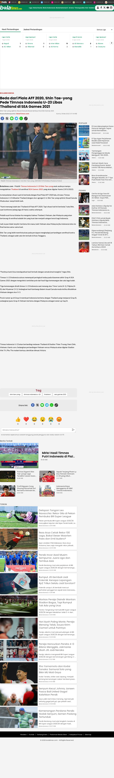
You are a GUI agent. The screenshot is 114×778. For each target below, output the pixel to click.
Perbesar (70, 126)
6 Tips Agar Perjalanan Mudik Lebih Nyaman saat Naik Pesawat (101, 141)
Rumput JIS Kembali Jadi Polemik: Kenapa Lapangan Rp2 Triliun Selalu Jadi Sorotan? (57, 580)
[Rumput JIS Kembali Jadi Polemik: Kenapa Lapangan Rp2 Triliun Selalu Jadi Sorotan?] (19, 593)
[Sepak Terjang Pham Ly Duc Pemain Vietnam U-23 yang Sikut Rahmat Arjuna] (47, 481)
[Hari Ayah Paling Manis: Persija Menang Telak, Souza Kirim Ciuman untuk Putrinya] (19, 637)
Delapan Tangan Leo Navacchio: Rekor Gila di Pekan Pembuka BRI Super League (57, 513)
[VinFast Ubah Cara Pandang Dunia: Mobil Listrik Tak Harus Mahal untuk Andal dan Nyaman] (84, 171)
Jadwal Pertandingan (32, 29)
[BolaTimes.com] (34, 2)
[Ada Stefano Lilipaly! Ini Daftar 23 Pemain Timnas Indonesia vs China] (84, 214)
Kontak (31, 734)
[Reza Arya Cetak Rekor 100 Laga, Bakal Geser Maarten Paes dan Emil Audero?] (19, 548)
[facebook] (2, 119)
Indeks (91, 8)
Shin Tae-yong (47, 186)
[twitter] (7, 119)
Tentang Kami (42, 734)
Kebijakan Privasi (75, 734)
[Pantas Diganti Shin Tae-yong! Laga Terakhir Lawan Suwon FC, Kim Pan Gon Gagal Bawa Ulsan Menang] (8, 481)
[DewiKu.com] (55, 2)
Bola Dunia (37, 8)
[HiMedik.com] (87, 2)
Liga (31, 8)
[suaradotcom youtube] (107, 8)
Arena (71, 8)
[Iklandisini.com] (98, 2)
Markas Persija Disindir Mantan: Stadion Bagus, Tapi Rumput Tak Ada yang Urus (57, 602)
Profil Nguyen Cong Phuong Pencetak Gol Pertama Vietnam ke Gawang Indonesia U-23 (26, 488)
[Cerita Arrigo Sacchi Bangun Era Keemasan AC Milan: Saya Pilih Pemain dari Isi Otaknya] (84, 202)
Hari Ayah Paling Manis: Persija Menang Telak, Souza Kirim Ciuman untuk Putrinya (57, 624)
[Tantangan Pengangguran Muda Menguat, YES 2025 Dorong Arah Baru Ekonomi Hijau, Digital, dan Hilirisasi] (84, 159)
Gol (86, 8)
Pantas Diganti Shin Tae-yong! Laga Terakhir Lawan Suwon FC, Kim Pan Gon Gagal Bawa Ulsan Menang (27, 474)
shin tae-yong (15, 394)
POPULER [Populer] (83, 123)
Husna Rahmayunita (7, 114)
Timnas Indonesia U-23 (30, 186)
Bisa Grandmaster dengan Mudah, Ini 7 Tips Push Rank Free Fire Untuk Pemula (102, 177)
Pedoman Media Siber (58, 734)
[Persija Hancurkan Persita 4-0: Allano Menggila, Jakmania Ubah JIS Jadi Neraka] (19, 660)
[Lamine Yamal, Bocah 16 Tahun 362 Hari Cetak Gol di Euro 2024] (84, 251)
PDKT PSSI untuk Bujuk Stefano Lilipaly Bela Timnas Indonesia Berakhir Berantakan (101, 220)
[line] (11, 119)
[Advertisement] (57, 71)
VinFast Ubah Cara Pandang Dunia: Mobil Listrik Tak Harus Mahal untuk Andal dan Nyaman (102, 165)
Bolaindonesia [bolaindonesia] (7, 93)
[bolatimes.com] (11, 9)
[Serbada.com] (109, 2)
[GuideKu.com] (77, 2)
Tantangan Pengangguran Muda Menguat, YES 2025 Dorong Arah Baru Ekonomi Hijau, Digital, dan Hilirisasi (101, 153)
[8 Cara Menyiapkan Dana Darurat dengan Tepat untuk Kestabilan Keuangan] (84, 134)
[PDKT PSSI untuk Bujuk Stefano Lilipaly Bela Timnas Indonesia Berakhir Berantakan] (84, 226)
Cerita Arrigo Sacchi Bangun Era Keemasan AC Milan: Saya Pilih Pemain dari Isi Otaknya (102, 196)
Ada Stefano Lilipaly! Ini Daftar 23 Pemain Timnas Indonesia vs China (102, 208)
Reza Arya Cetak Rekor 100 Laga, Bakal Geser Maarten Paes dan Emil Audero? (55, 535)
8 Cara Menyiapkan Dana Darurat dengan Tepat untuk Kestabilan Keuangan (102, 128)
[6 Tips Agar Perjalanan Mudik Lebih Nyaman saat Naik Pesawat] (84, 147)
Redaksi (23, 734)
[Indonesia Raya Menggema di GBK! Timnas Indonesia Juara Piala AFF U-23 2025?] (47, 495)
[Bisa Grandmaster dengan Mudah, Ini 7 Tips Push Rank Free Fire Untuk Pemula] (84, 184)
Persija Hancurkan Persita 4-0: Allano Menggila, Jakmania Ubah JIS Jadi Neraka (56, 647)
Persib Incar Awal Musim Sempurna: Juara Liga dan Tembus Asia (54, 557)
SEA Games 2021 (36, 189)
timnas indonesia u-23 (32, 394)
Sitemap (88, 734)
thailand (47, 394)
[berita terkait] (6, 440)
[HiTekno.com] (45, 2)
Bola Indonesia (49, 8)
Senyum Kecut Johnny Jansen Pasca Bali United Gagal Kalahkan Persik (56, 691)
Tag (38, 390)
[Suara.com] (12, 2)
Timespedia (79, 8)
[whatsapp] (21, 119)
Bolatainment (62, 8)
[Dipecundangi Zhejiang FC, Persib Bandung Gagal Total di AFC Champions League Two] (84, 239)
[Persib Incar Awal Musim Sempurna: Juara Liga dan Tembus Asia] (19, 571)
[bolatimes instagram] (111, 8)
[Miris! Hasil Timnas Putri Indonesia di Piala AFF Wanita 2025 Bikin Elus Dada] (19, 455)
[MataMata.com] (23, 2)
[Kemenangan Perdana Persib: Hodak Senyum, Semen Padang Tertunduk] (19, 727)
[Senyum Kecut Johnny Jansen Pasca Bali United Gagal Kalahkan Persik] (19, 704)
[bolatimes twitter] (104, 8)
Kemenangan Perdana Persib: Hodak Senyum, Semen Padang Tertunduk (57, 713)
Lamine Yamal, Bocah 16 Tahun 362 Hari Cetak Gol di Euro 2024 (102, 245)
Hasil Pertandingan (10, 29)
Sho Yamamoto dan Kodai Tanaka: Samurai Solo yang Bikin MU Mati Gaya (55, 669)
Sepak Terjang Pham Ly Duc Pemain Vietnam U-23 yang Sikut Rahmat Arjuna (66, 474)
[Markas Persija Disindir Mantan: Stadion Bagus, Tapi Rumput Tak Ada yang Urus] (19, 615)
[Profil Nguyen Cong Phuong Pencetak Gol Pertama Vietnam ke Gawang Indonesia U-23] (8, 495)
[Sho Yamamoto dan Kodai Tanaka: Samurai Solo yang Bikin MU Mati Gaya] (19, 682)
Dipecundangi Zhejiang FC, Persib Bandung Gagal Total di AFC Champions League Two (102, 232)
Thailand (15, 189)
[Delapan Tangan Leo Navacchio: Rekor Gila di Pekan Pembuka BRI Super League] (19, 526)
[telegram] (16, 119)
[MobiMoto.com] (66, 2)
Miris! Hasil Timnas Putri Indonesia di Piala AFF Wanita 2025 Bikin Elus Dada (58, 458)
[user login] (98, 9)
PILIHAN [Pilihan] (82, 190)
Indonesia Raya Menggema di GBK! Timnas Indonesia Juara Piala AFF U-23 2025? (65, 488)
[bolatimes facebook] (101, 8)
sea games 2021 (60, 394)
